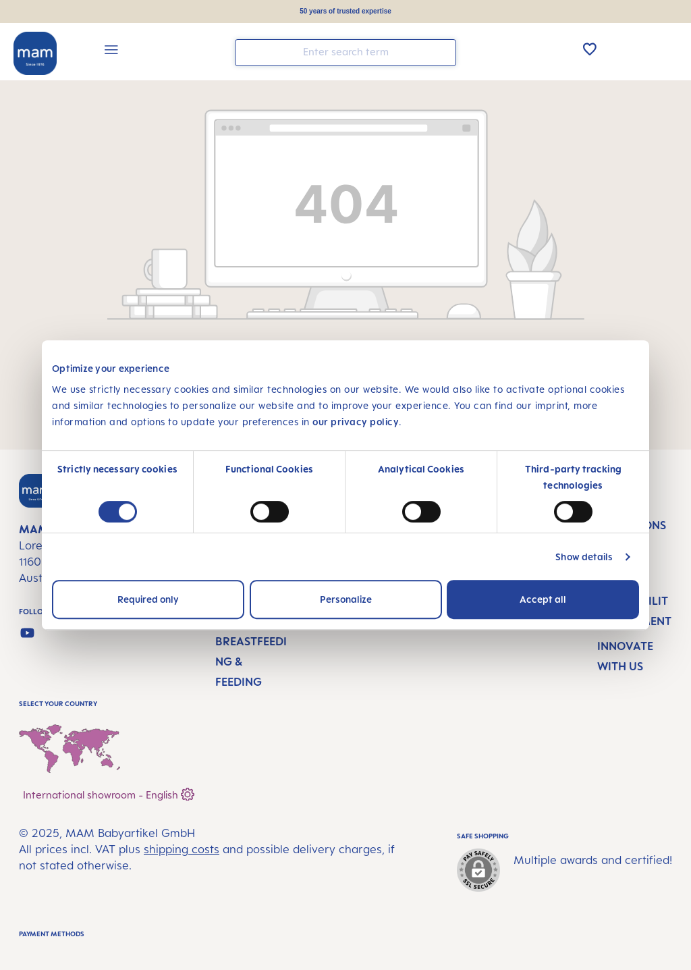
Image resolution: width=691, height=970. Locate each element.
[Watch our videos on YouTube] (27, 632)
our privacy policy (355, 421)
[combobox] (345, 52)
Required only (148, 599)
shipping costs (181, 849)
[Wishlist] (590, 48)
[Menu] (111, 51)
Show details (584, 556)
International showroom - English (108, 793)
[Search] (443, 51)
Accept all (543, 599)
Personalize (346, 599)
